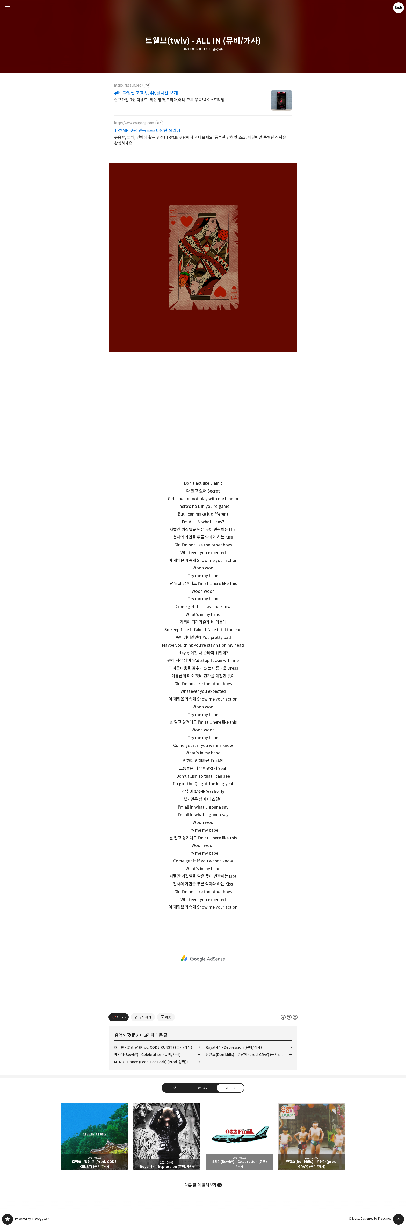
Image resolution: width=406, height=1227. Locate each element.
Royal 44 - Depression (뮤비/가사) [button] (166, 1136)
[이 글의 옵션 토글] (124, 1017)
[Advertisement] (203, 958)
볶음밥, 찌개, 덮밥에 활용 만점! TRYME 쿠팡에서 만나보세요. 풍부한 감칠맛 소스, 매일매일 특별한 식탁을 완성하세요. (200, 140)
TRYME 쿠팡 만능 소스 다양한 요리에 (147, 130)
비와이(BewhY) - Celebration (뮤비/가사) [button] (239, 1136)
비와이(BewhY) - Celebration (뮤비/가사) (147, 1054)
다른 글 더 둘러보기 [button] (200, 1185)
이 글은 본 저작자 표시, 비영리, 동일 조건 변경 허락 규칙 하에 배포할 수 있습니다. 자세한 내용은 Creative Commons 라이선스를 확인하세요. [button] (289, 1017)
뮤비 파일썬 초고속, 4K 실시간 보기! (146, 93)
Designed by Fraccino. (376, 1219)
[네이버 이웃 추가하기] (166, 1017)
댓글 (176, 1088)
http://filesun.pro (127, 85)
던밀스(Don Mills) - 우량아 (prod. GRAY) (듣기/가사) (246, 1054)
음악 (118, 1035)
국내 (130, 1035)
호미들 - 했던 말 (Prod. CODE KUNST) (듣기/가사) (153, 1047)
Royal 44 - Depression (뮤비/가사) (234, 1047)
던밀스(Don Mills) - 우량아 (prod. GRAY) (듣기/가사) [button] (311, 1136)
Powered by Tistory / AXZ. (32, 1219)
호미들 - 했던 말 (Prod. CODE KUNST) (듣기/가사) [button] (94, 1136)
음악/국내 (218, 49)
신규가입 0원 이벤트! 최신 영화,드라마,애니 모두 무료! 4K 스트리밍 (169, 99)
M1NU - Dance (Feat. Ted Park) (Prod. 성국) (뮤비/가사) (157, 1061)
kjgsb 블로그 (7, 1219)
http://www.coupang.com (134, 123)
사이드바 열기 (7, 8)
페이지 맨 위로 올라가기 (398, 1219)
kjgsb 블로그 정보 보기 (398, 8)
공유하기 (203, 1088)
